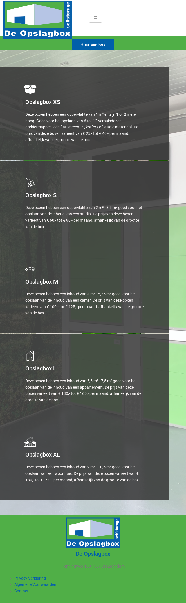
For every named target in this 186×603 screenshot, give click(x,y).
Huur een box (93, 45)
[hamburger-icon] (95, 18)
